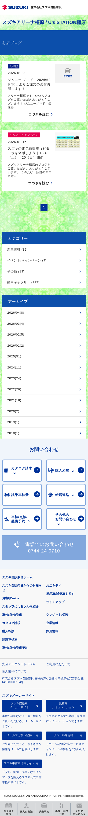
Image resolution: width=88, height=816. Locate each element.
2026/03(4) (15, 323)
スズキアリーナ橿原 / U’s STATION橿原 (44, 22)
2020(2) (13, 411)
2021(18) (14, 400)
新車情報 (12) (17, 249)
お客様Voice (10, 598)
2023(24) (14, 378)
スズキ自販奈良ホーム (17, 577)
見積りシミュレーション (63, 705)
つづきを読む (38, 114)
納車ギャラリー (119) (23, 282)
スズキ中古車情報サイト (19, 763)
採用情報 (52, 631)
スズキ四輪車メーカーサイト (19, 705)
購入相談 (8, 631)
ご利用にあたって (58, 664)
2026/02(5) (15, 334)
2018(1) (13, 433)
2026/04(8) (15, 312)
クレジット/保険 (57, 614)
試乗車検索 (9, 639)
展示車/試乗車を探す (60, 594)
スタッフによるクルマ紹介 (20, 606)
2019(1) (13, 422)
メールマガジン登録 (19, 735)
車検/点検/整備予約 (15, 647)
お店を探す (53, 585)
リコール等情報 (63, 735)
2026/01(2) (15, 345)
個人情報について (14, 671)
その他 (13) (16, 271)
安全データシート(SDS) (18, 664)
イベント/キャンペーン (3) (27, 260)
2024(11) (14, 367)
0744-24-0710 (44, 550)
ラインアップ (55, 602)
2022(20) (14, 389)
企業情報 (52, 623)
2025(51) (14, 356)
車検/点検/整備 (12, 614)
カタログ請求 (11, 623)
